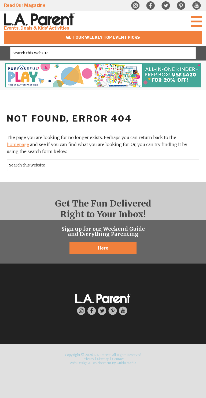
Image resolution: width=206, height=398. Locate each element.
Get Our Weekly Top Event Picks (103, 37)
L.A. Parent (40, 19)
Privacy (88, 359)
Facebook (150, 5)
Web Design (78, 363)
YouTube (196, 5)
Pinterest (181, 5)
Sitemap (103, 359)
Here (103, 248)
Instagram (135, 5)
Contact (118, 359)
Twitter (165, 5)
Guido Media (126, 363)
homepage (18, 144)
